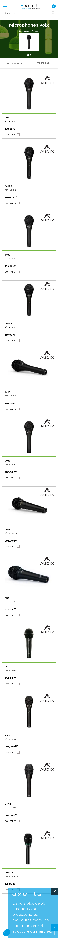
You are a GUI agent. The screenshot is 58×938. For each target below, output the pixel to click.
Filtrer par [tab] (14, 63)
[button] (10, 134)
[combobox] (28, 13)
